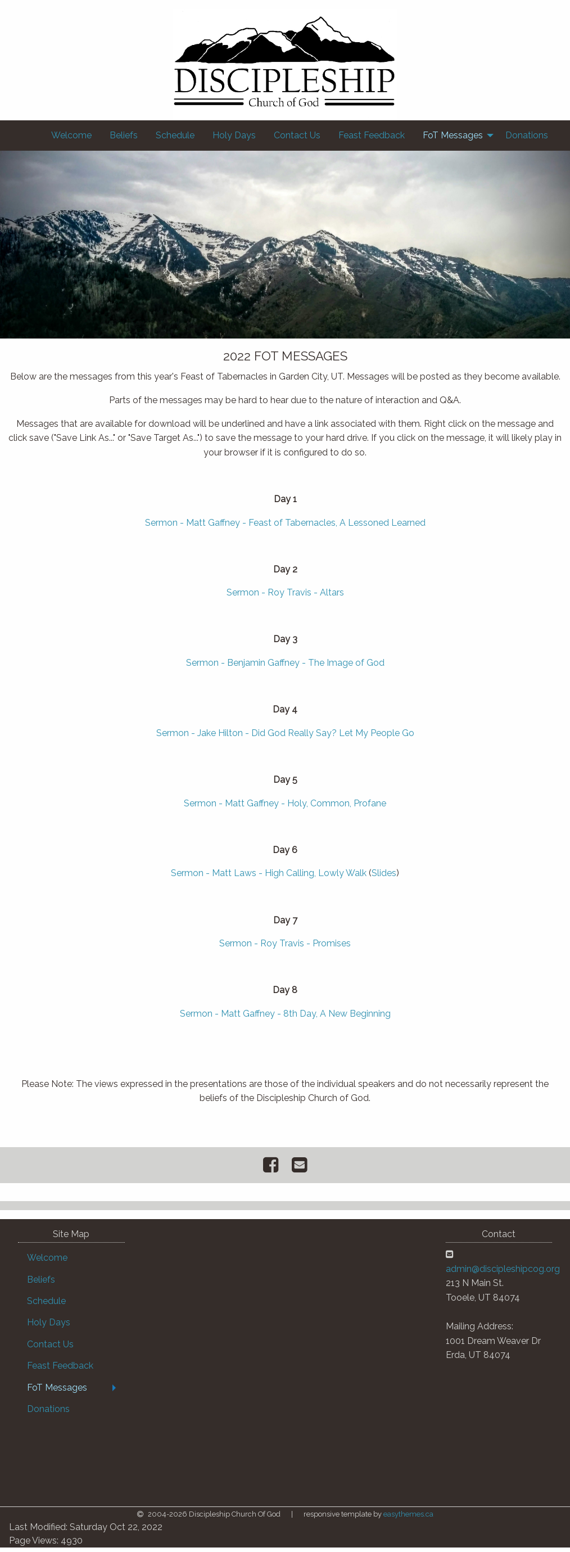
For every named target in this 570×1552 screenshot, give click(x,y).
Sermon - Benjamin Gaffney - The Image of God (285, 667)
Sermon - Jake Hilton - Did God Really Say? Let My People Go (285, 737)
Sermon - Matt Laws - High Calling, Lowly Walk (269, 877)
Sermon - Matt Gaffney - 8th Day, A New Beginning (285, 1018)
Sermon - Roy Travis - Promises (285, 947)
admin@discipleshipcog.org (503, 1273)
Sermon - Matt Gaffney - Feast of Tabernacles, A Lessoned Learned (285, 527)
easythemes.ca (408, 1518)
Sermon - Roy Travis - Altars (285, 597)
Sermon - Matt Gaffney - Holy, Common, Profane (285, 807)
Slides (384, 877)
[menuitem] (71, 135)
